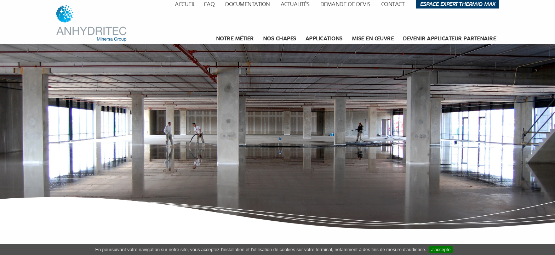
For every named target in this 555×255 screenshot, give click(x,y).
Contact (393, 4)
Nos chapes (279, 38)
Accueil (185, 4)
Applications (324, 38)
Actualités (295, 4)
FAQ (209, 4)
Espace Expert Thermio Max (457, 4)
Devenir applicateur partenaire (449, 38)
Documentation (247, 4)
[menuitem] (235, 38)
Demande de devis (345, 4)
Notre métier (235, 38)
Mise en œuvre (373, 38)
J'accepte (441, 249)
